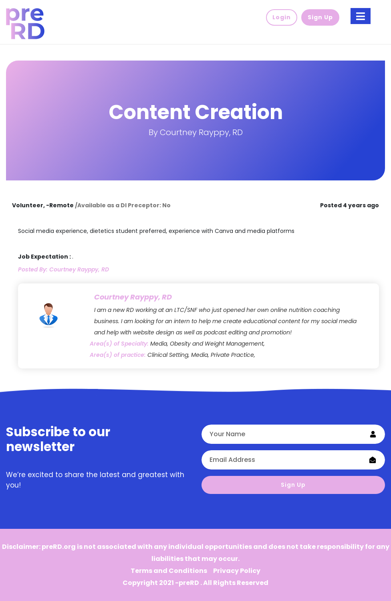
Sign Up (293, 485)
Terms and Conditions (169, 570)
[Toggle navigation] (361, 16)
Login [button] (281, 17)
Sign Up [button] (320, 17)
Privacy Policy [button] (236, 570)
